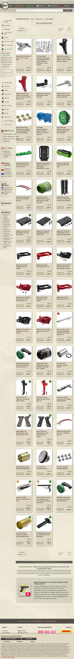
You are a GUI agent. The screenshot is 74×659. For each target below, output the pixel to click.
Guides (5, 228)
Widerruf (8, 204)
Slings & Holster (6, 95)
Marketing (19, 641)
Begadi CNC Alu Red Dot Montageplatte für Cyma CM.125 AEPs (22, 233)
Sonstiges (5, 114)
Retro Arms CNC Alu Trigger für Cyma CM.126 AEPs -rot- (42, 400)
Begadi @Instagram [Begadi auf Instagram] (8, 190)
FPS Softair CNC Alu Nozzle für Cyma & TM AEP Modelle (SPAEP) (64, 400)
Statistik (32, 641)
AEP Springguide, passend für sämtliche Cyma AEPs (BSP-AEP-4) (43, 535)
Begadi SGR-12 (6, 67)
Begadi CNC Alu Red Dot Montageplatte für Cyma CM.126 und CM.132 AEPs (63, 233)
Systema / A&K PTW (7, 65)
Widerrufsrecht (7, 227)
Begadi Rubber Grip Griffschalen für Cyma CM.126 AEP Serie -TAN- (22, 434)
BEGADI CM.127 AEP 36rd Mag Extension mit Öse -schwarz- (23, 332)
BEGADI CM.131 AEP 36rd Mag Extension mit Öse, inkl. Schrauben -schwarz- (63, 267)
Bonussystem (7, 223)
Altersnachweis (7, 225)
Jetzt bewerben (8, 177)
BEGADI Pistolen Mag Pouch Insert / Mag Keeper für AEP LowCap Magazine (64, 199)
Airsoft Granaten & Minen (7, 34)
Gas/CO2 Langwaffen (7, 63)
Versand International (6, 219)
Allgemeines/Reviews (11, 139)
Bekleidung (5, 99)
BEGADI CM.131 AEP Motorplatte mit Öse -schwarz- (21, 267)
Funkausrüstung (6, 118)
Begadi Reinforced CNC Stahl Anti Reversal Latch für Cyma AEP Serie (63, 96)
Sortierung (21, 29)
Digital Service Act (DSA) (8, 247)
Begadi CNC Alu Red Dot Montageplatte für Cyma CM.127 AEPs (42, 233)
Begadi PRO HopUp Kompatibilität (8, 239)
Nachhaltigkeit (7, 245)
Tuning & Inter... (39, 19)
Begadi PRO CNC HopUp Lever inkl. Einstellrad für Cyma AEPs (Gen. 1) (63, 500)
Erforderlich (7, 641)
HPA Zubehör (6, 87)
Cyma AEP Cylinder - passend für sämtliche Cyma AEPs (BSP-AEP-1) (22, 535)
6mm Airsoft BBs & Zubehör (7, 22)
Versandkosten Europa (7, 216)
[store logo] (5, 6)
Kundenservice (7, 230)
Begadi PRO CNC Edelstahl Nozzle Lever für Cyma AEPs (23, 58)
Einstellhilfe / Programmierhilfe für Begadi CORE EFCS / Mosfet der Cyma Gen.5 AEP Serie (42, 132)
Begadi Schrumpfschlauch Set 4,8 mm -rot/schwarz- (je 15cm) (23, 199)
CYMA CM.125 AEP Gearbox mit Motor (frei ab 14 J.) (23, 500)
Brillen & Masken (6, 106)
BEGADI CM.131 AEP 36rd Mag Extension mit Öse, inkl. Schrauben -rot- (23, 299)
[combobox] (39, 11)
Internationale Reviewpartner (8, 173)
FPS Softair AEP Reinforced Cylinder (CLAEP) (62, 366)
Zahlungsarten (7, 221)
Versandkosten (38, 622)
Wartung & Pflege (7, 83)
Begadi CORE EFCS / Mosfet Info (8, 236)
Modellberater (6, 30)
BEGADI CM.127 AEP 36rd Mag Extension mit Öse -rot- (43, 332)
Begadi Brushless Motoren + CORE (7, 243)
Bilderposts (7, 142)
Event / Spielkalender (11, 137)
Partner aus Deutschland (7, 170)
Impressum (5, 631)
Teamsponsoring (7, 232)
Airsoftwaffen (6, 26)
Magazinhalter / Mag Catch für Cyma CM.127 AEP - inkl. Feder (43, 96)
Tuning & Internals (7, 50)
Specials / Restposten (7, 122)
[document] (37, 646)
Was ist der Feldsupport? (7, 152)
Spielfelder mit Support (7, 156)
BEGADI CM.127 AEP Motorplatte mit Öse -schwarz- (41, 299)
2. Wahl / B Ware (6, 125)
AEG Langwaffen (6, 54)
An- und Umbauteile (7, 46)
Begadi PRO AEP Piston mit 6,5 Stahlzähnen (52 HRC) (63, 165)
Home (31, 19)
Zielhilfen (5, 91)
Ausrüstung (5, 103)
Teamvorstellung (10, 135)
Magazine (5, 38)
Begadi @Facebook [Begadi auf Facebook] (8, 188)
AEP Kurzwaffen (6, 56)
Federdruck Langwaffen (8, 58)
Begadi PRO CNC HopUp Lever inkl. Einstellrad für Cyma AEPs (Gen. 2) (22, 366)
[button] (65, 7)
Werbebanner (7, 234)
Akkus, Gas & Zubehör (8, 42)
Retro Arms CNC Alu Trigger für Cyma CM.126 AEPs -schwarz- (22, 400)
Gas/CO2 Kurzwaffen (7, 60)
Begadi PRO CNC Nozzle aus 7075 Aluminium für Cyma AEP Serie (22, 165)
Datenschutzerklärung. (9, 657)
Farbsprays (5, 110)
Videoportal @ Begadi (7, 193)
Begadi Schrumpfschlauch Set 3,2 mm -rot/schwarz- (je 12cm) (64, 434)
